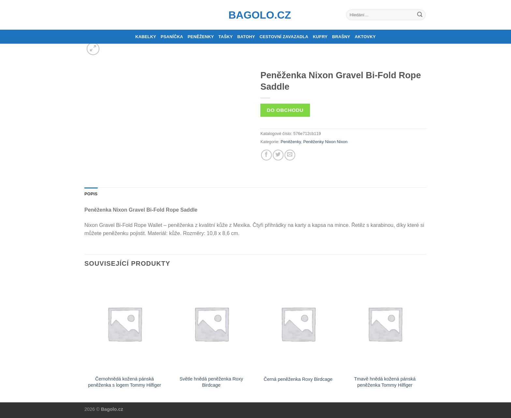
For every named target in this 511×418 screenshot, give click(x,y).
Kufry (320, 36)
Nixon (342, 141)
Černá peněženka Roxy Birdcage (298, 379)
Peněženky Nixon (319, 141)
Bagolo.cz (255, 15)
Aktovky (365, 36)
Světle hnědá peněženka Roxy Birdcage (211, 382)
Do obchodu (285, 110)
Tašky (225, 36)
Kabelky (145, 36)
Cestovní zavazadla (283, 36)
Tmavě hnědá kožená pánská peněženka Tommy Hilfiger (385, 382)
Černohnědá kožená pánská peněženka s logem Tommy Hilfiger (124, 382)
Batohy (246, 36)
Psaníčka (172, 36)
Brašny (341, 36)
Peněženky (201, 36)
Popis (90, 193)
